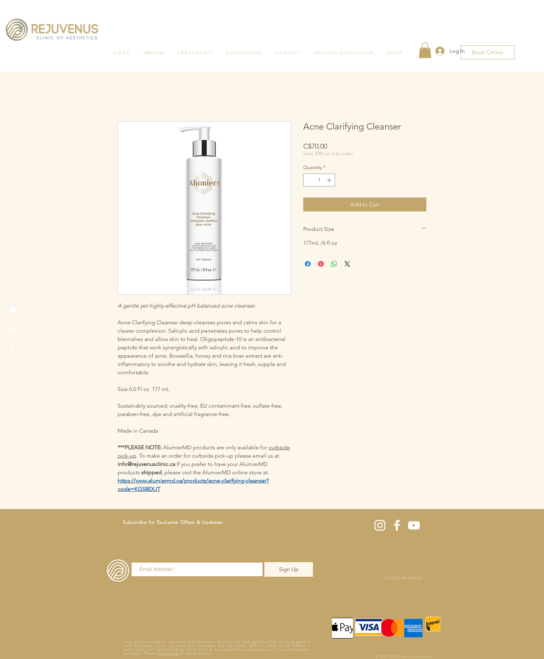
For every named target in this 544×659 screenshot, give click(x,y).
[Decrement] (308, 180)
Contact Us (168, 653)
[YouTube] (13, 310)
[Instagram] (13, 330)
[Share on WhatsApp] (334, 264)
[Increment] (329, 180)
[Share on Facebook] (308, 264)
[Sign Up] (288, 569)
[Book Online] (487, 52)
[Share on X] (347, 264)
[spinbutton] (319, 180)
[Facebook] (13, 349)
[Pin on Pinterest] (321, 264)
